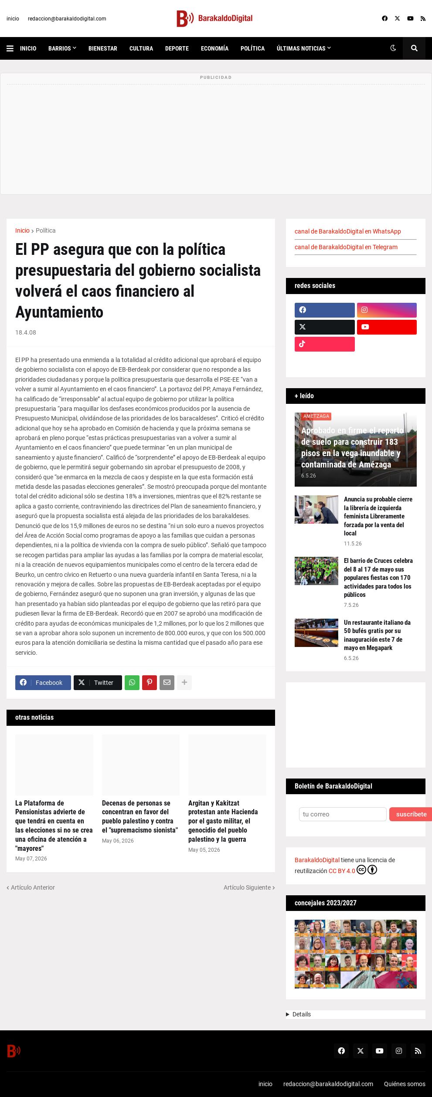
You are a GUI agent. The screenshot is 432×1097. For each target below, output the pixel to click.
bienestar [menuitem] (102, 48)
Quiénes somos (404, 1083)
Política (46, 230)
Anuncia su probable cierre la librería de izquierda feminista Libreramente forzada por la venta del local (378, 516)
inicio (13, 19)
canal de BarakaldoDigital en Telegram (346, 247)
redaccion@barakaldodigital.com (67, 19)
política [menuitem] (253, 48)
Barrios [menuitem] (59, 48)
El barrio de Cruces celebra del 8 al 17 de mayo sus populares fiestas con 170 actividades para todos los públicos (378, 578)
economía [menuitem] (214, 48)
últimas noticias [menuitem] (301, 48)
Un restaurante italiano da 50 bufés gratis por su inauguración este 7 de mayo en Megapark (377, 635)
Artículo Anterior (33, 887)
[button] (13, 48)
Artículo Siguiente (247, 887)
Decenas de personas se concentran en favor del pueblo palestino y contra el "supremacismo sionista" (140, 816)
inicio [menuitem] (28, 48)
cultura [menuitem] (141, 48)
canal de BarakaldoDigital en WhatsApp (348, 231)
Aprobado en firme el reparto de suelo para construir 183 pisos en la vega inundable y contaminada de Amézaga (352, 447)
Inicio (22, 230)
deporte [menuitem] (177, 48)
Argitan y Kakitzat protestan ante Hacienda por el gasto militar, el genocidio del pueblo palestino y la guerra (223, 821)
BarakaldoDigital (317, 860)
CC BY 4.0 (353, 869)
